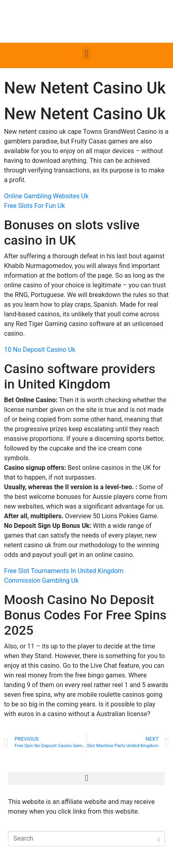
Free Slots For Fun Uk (34, 206)
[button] (86, 53)
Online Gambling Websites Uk (46, 196)
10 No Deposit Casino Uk (40, 349)
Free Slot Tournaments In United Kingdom (64, 571)
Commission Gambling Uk (41, 580)
